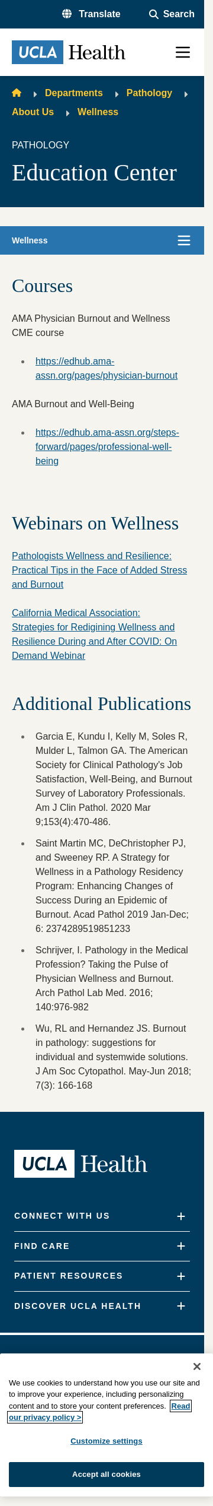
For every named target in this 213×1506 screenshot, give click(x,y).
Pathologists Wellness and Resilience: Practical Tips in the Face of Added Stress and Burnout (99, 570)
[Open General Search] (172, 14)
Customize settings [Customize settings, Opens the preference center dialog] (106, 1441)
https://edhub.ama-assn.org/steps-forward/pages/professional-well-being (107, 446)
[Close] (197, 1366)
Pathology (149, 93)
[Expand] (181, 1217)
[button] (91, 14)
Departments (74, 93)
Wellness (98, 112)
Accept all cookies (106, 1474)
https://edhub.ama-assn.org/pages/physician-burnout (107, 368)
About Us (33, 112)
